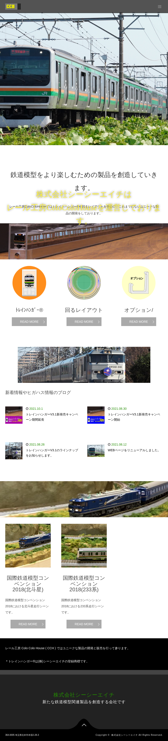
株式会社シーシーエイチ (84, 695)
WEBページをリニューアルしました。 (134, 450)
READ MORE (29, 321)
